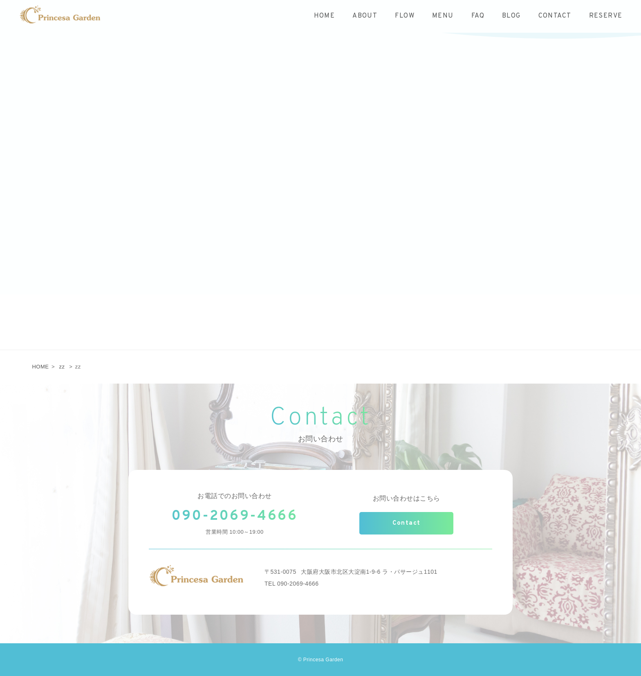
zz (62, 367)
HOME (40, 367)
